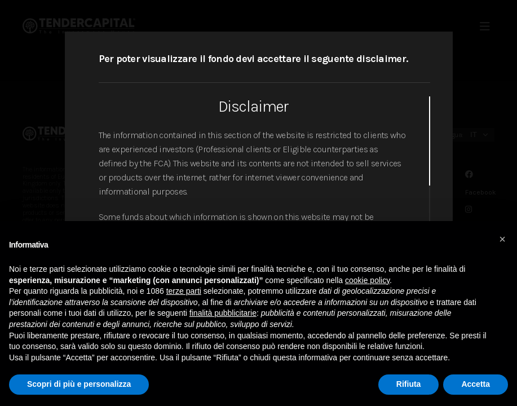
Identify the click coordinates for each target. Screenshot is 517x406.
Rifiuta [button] (408, 384)
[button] (502, 239)
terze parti (183, 290)
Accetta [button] (475, 384)
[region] (264, 206)
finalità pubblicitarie (223, 312)
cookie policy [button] (367, 280)
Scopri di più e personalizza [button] (79, 384)
